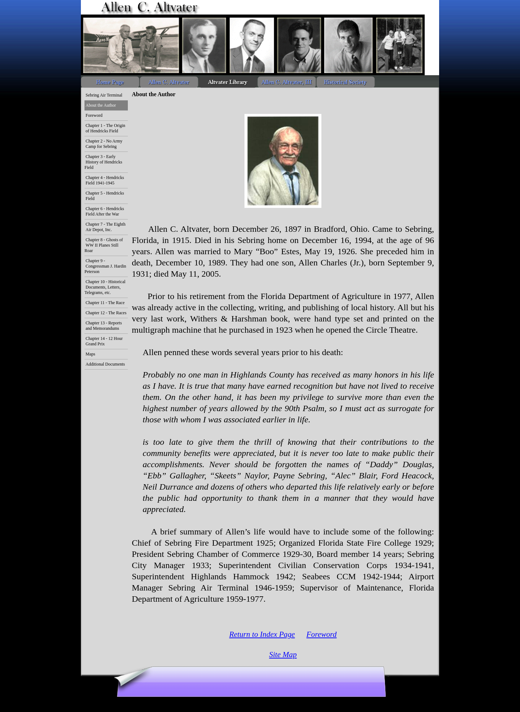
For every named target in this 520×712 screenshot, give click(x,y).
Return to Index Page (262, 634)
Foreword (322, 634)
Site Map (282, 654)
